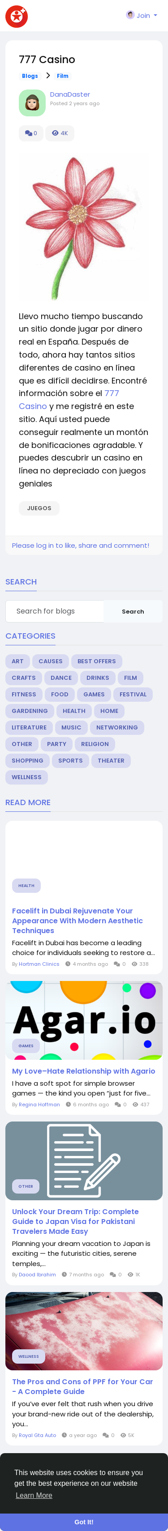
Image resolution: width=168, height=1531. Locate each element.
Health (74, 711)
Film (63, 76)
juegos (39, 508)
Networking (117, 727)
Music (71, 727)
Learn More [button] (34, 1495)
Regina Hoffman (39, 1104)
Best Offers (97, 661)
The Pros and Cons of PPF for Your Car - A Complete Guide (82, 1387)
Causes (51, 661)
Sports (70, 760)
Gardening (30, 711)
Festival (133, 694)
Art (18, 661)
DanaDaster (70, 94)
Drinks (97, 678)
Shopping (27, 760)
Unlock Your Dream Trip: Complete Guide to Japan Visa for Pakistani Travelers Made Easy (75, 1222)
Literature (29, 727)
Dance (61, 678)
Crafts (24, 678)
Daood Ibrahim (37, 1274)
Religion (95, 744)
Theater (111, 760)
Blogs (30, 76)
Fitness (24, 694)
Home (109, 711)
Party (56, 744)
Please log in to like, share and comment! (80, 545)
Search (133, 611)
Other (22, 744)
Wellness (27, 777)
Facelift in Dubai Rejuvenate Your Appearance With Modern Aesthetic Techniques (77, 921)
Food (60, 694)
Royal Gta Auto (37, 1435)
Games (94, 694)
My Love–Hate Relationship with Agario (83, 1071)
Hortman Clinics (39, 964)
